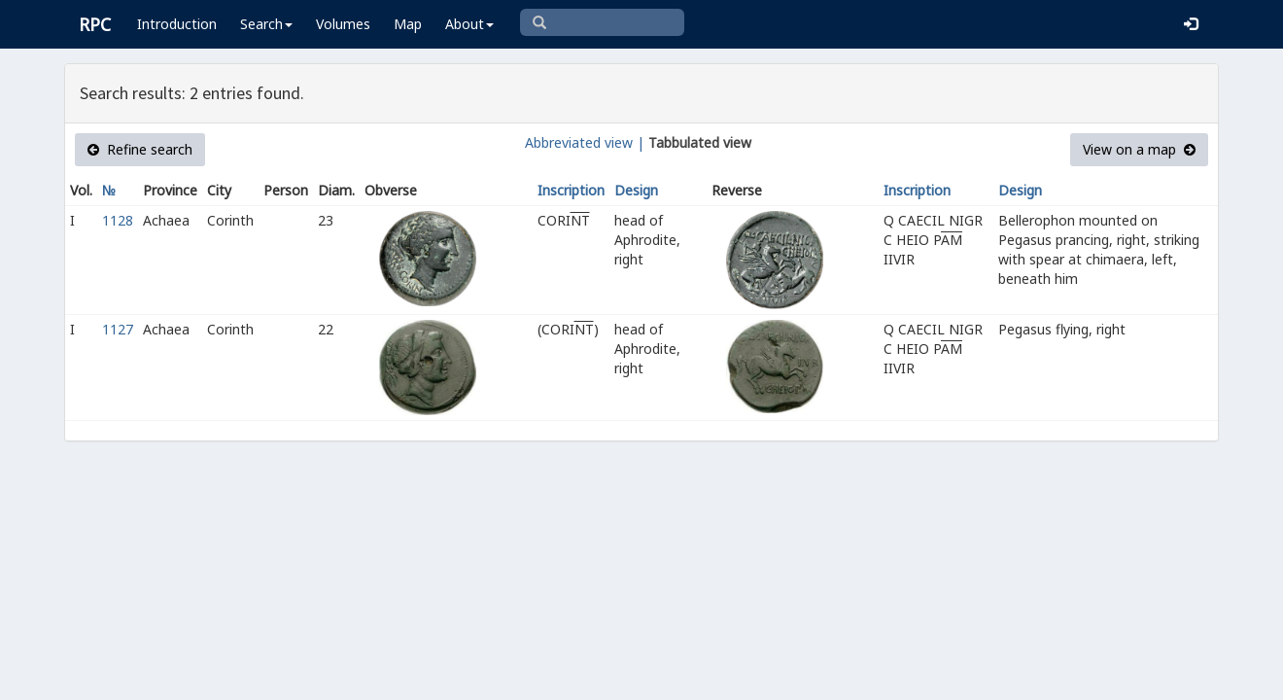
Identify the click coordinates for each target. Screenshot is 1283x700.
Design (636, 190)
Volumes (343, 24)
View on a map (1139, 149)
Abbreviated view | (584, 142)
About (469, 24)
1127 (117, 329)
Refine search (139, 149)
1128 (117, 220)
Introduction (177, 24)
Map (408, 24)
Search (266, 24)
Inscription (571, 190)
